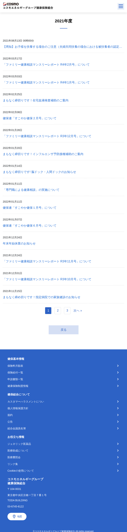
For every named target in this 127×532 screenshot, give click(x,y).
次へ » (77, 310)
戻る (64, 329)
